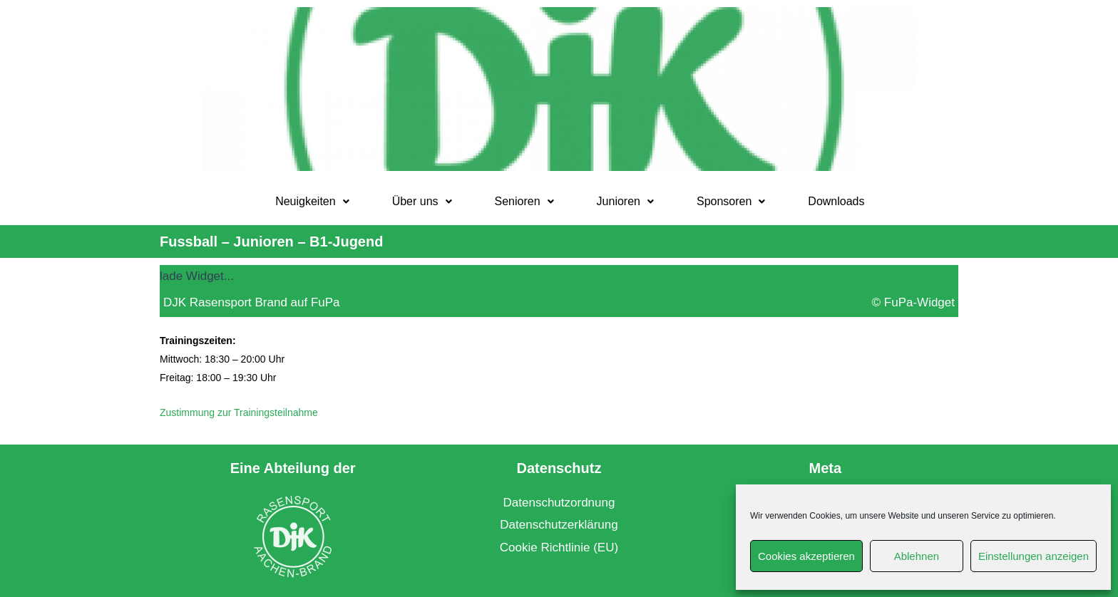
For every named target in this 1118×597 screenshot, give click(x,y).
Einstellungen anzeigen (1033, 556)
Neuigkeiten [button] (312, 201)
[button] (312, 201)
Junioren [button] (625, 201)
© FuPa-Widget (913, 302)
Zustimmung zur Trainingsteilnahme (239, 412)
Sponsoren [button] (731, 201)
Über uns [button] (422, 201)
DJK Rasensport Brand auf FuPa (251, 302)
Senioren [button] (524, 201)
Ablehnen (916, 556)
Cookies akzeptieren (806, 556)
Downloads (836, 201)
